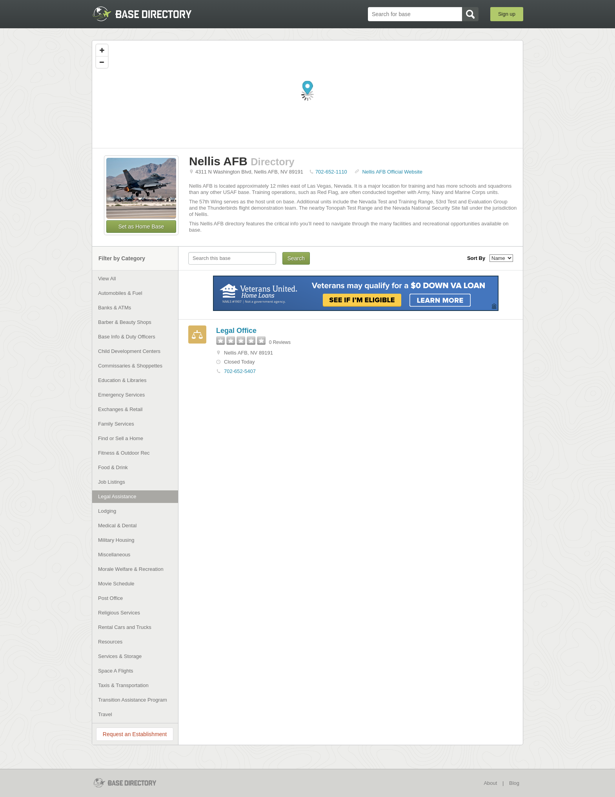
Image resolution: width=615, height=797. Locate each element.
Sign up (506, 14)
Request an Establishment (135, 734)
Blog (514, 783)
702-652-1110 (331, 172)
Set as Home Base (141, 226)
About (490, 783)
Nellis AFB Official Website (392, 172)
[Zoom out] (102, 62)
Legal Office (236, 331)
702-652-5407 (240, 371)
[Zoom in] (102, 50)
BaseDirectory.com (149, 13)
